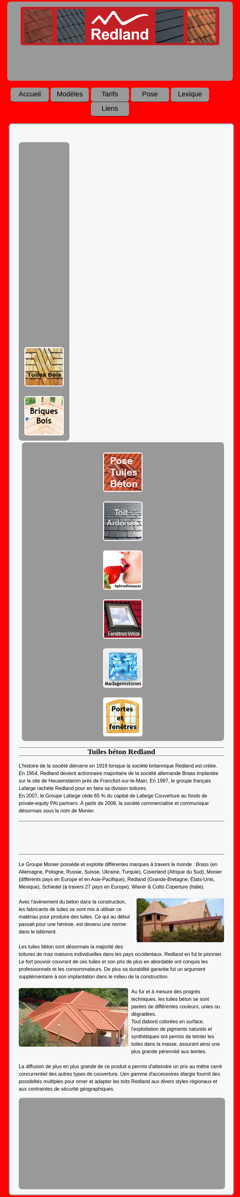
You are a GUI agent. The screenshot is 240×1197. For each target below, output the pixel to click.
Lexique (190, 94)
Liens (110, 108)
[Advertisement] (44, 246)
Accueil (30, 94)
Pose (150, 94)
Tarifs (110, 94)
